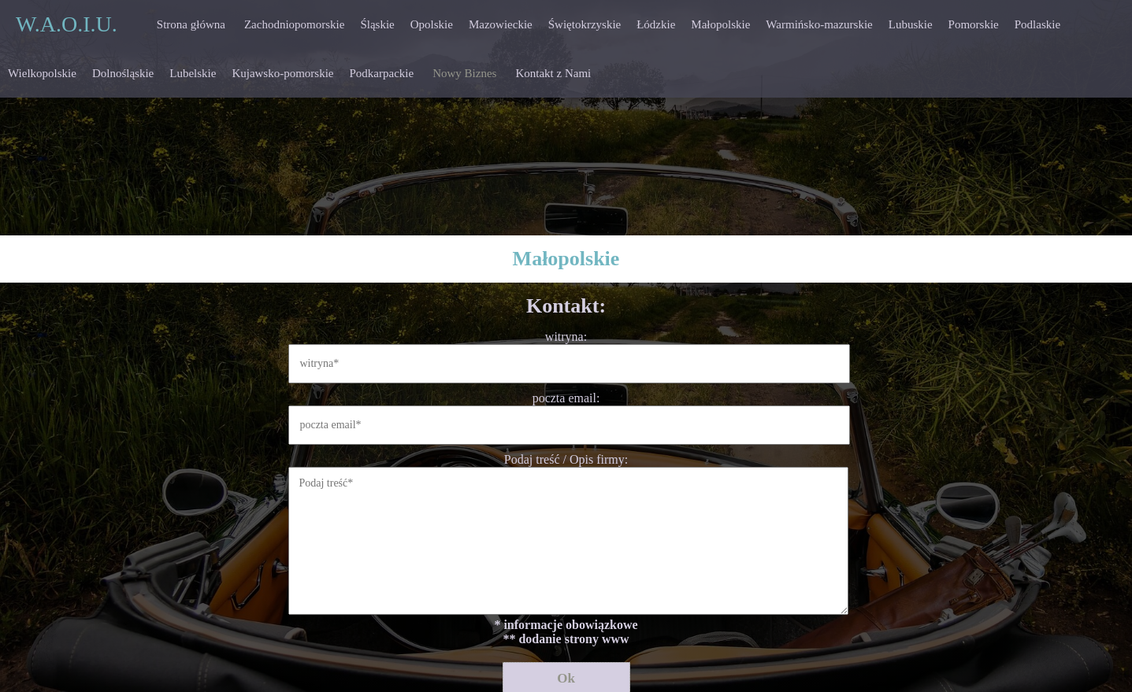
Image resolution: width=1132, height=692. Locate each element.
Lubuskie (911, 24)
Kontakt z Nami (553, 73)
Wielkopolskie (42, 73)
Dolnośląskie (123, 73)
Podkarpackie (382, 73)
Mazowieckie (501, 24)
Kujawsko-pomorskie (282, 73)
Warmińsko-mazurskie (819, 24)
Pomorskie (973, 24)
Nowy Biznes (464, 73)
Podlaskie (1037, 24)
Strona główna (191, 24)
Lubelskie (192, 73)
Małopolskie (720, 24)
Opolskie (431, 24)
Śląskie (377, 24)
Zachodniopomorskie (294, 24)
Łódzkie (656, 24)
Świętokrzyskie (584, 24)
